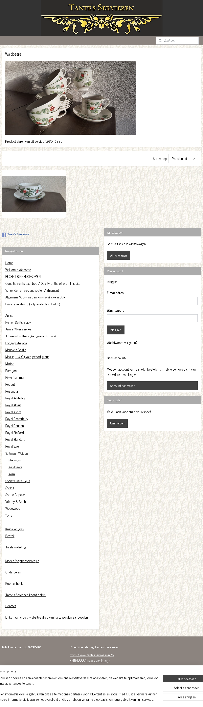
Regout (10, 384)
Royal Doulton (14, 425)
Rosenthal (11, 391)
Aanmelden (117, 423)
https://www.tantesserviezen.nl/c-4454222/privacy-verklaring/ (92, 657)
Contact (10, 606)
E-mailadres (115, 292)
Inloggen (115, 330)
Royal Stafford (14, 432)
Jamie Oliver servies (18, 329)
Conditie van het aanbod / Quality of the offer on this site (42, 283)
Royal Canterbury (16, 418)
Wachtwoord (115, 310)
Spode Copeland (16, 494)
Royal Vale (12, 446)
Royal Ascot (13, 412)
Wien (12, 474)
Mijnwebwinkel (136, 699)
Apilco (9, 315)
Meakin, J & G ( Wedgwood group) (27, 356)
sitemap (92, 699)
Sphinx (9, 487)
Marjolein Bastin (15, 350)
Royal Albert (13, 405)
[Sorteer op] (183, 158)
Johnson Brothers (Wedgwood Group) (30, 336)
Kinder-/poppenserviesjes (22, 561)
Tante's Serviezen (15, 234)
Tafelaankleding (15, 547)
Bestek (9, 535)
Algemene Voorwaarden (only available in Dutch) (36, 297)
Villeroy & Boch (15, 501)
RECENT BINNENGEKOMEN (23, 276)
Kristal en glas (14, 529)
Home (9, 262)
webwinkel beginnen (109, 699)
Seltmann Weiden (16, 453)
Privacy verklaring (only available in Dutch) (32, 304)
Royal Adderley (15, 398)
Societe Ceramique (17, 481)
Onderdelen (13, 572)
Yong (8, 515)
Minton (9, 363)
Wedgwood (12, 508)
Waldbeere (15, 467)
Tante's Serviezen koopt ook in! (25, 595)
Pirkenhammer (14, 377)
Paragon (11, 370)
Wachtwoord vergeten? (122, 342)
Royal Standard (15, 439)
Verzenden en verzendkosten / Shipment (32, 290)
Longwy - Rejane (16, 343)
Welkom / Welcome (18, 269)
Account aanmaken (122, 385)
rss (98, 699)
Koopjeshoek (14, 583)
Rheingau (15, 460)
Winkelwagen (118, 255)
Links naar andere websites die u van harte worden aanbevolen (46, 617)
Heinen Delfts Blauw (18, 322)
